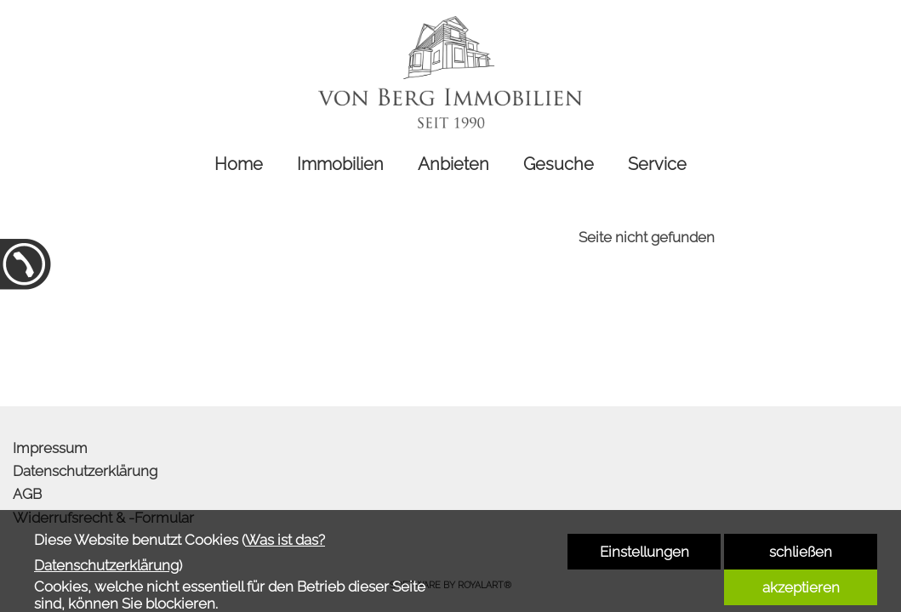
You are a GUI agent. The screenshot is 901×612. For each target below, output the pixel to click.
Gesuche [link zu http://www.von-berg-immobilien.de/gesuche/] (558, 164)
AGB (27, 493)
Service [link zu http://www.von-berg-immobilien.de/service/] (657, 164)
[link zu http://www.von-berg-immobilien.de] (451, 72)
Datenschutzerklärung (85, 470)
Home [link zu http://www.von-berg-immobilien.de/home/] (238, 164)
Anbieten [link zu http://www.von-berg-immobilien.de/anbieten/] (453, 164)
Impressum (50, 447)
